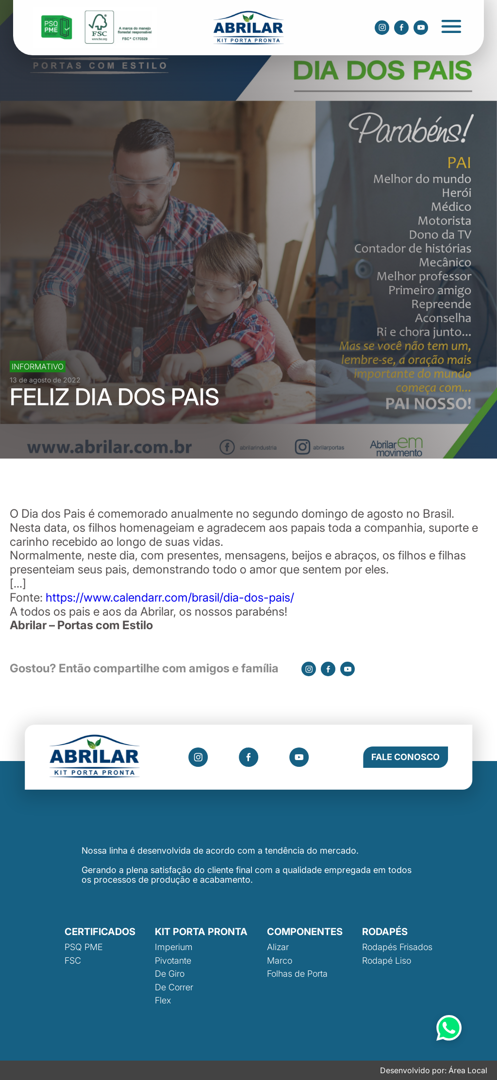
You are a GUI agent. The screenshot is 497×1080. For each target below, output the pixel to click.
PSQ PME (84, 947)
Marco (279, 960)
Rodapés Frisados (397, 947)
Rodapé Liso (386, 960)
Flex (163, 1000)
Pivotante (173, 960)
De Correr (174, 987)
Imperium (174, 947)
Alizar (278, 947)
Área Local (467, 1070)
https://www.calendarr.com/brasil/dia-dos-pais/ (170, 597)
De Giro (169, 974)
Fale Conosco (405, 757)
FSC (73, 960)
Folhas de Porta (297, 974)
